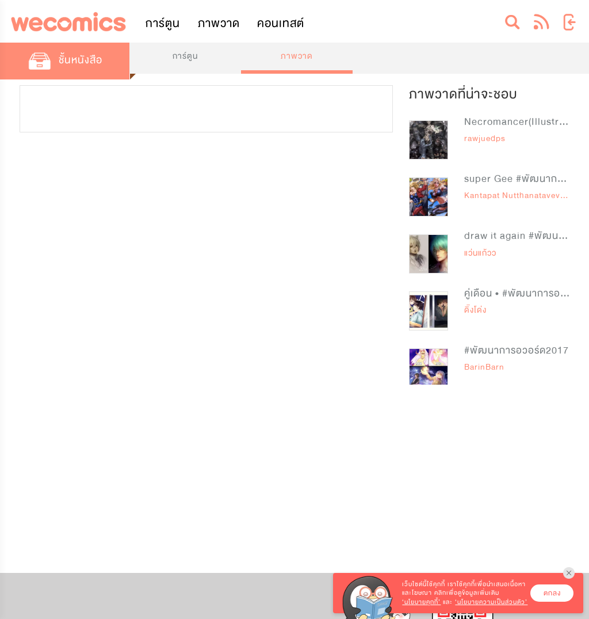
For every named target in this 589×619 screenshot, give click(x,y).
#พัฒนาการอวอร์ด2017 (516, 350)
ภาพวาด (219, 23)
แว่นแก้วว (480, 253)
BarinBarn (484, 367)
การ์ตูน (163, 23)
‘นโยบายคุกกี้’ (421, 602)
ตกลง (552, 593)
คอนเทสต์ (280, 23)
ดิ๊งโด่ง (475, 310)
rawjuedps (485, 138)
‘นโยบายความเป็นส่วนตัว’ (491, 602)
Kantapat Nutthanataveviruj (518, 195)
